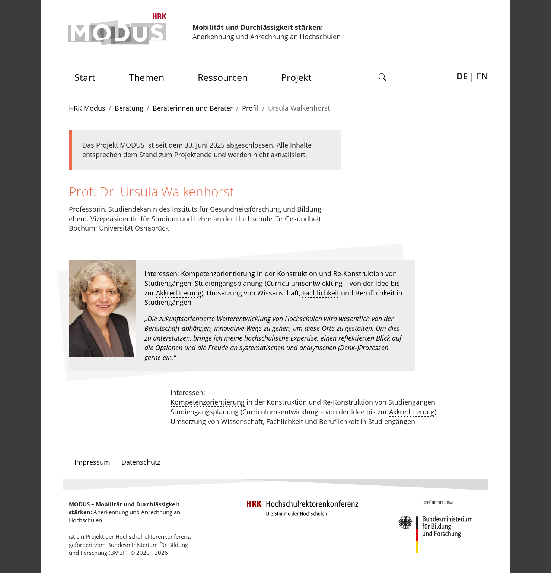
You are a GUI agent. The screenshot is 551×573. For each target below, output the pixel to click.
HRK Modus (87, 108)
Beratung (129, 108)
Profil (250, 108)
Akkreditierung (178, 292)
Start (87, 75)
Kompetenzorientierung (218, 273)
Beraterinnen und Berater (193, 108)
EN (482, 76)
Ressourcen (223, 77)
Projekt (296, 77)
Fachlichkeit (320, 292)
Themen (146, 77)
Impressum (92, 462)
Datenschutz (140, 462)
